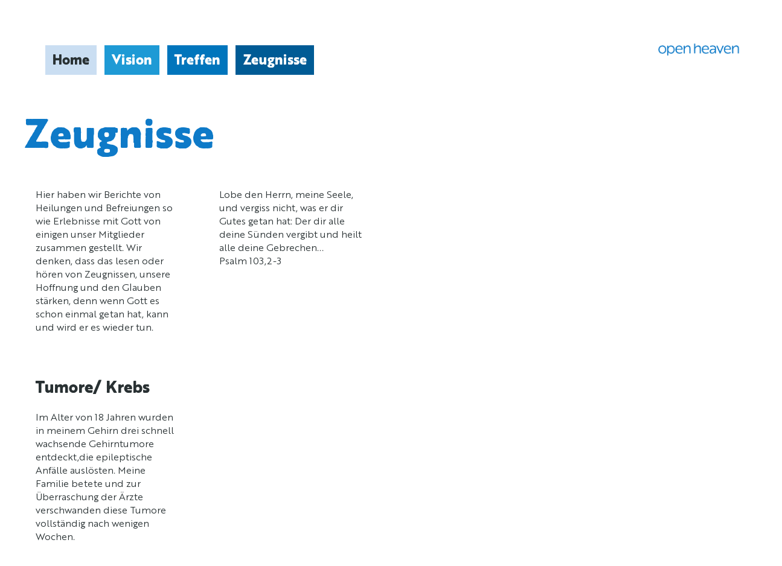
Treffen (197, 61)
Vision (132, 61)
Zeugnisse (275, 61)
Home (71, 61)
